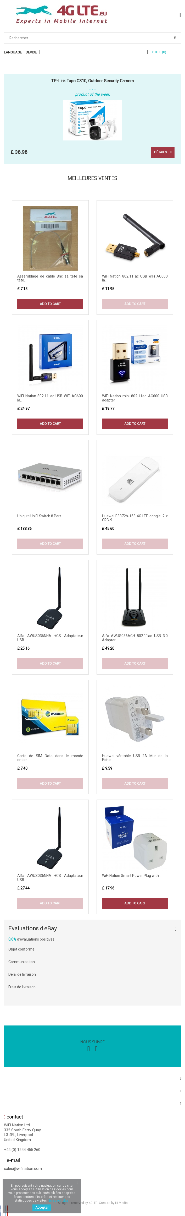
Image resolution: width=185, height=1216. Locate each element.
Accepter (41, 1207)
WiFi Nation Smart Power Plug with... (131, 877)
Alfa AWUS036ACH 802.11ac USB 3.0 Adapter (135, 639)
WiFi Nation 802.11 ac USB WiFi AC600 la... (135, 279)
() (159, 52)
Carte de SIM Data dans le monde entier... (50, 759)
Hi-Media (121, 1204)
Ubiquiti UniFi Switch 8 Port (39, 517)
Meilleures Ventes (92, 179)
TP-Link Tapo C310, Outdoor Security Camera (92, 80)
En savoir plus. (58, 1200)
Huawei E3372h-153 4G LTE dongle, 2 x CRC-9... (135, 519)
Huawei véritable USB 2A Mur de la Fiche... (135, 759)
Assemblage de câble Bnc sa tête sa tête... (50, 279)
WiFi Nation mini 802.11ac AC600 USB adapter (135, 399)
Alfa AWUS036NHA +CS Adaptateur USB (50, 639)
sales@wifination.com (23, 1169)
